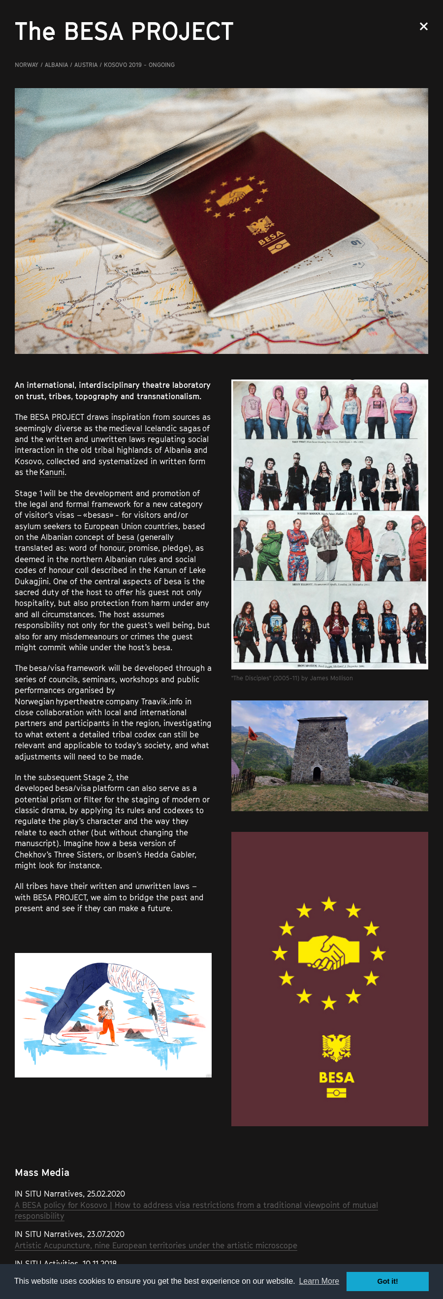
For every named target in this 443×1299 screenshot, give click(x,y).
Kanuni (51, 472)
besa (125, 537)
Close (423, 26)
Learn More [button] (319, 1281)
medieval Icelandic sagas (155, 428)
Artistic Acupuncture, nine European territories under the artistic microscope (156, 1245)
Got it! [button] (388, 1281)
